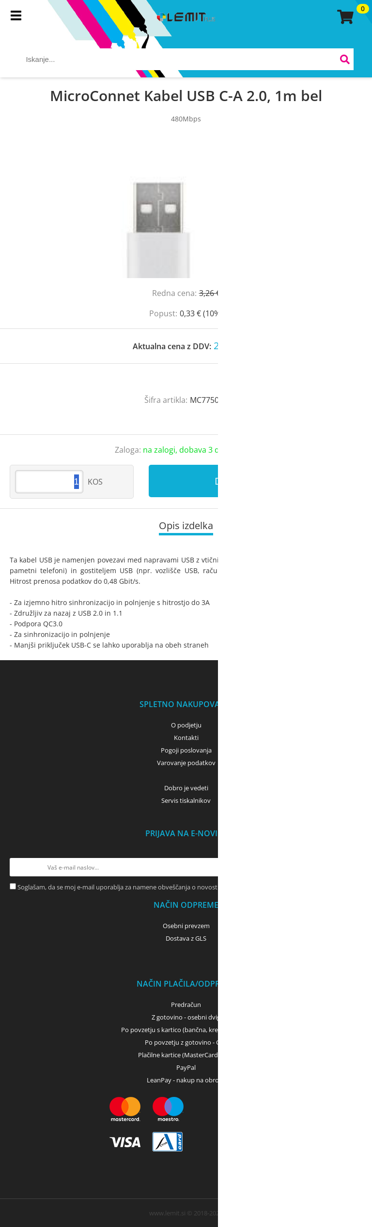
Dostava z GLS (186, 938)
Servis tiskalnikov (186, 800)
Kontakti (186, 737)
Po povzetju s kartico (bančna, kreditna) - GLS (186, 1029)
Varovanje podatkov (186, 762)
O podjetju (186, 725)
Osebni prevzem (186, 925)
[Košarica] (344, 17)
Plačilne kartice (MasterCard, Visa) (186, 1054)
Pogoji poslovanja (186, 750)
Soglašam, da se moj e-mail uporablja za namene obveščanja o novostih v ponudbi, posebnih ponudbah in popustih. (184, 887)
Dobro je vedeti (186, 788)
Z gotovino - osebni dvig (186, 1017)
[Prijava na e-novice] (353, 867)
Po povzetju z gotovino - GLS (186, 1042)
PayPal (186, 1067)
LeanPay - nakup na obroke (186, 1080)
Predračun (186, 1004)
